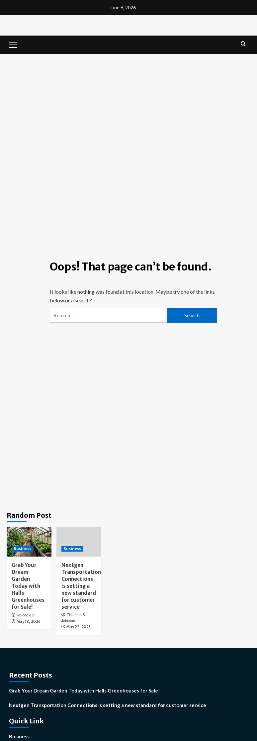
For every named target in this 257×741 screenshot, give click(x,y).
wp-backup (26, 615)
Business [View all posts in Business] (22, 548)
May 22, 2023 (78, 626)
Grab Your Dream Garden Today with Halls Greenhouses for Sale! (28, 586)
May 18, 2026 (29, 621)
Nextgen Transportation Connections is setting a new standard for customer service (81, 586)
